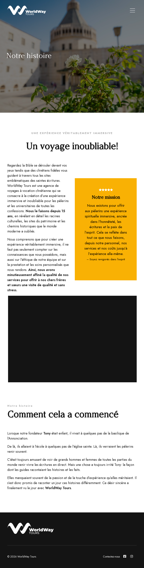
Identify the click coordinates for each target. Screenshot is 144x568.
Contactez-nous (111, 556)
